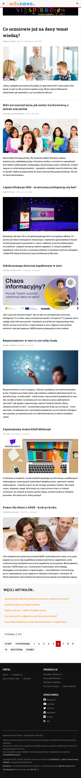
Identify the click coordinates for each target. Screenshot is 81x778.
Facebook (49, 699)
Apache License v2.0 (67, 766)
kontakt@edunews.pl (11, 755)
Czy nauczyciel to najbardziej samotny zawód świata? (30, 616)
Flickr (47, 716)
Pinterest (49, 712)
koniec (30, 649)
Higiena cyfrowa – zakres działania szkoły (25, 610)
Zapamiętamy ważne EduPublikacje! (27, 429)
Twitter (48, 708)
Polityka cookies (51, 686)
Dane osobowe (69, 686)
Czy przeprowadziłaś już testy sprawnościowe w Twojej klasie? (35, 622)
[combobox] (77, 3)
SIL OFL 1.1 (35, 770)
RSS (46, 721)
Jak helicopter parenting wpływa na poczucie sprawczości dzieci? (37, 598)
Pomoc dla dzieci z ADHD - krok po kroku (29, 507)
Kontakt (27, 679)
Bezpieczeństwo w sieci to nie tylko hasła (30, 340)
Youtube (48, 704)
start (8, 643)
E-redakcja (17, 675)
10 (6, 649)
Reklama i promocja (52, 675)
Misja (5, 675)
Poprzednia (23, 643)
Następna (17, 649)
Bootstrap (6, 766)
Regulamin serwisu (51, 678)
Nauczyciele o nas (11, 679)
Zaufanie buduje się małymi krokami (22, 604)
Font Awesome (9, 770)
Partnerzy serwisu (52, 682)
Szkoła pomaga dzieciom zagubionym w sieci (32, 265)
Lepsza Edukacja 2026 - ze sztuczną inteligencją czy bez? (40, 187)
